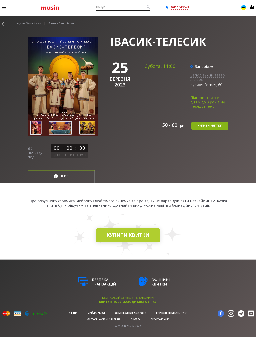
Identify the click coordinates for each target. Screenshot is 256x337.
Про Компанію (160, 319)
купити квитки (210, 125)
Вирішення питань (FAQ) (171, 313)
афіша (73, 313)
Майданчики (96, 313)
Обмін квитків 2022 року (130, 313)
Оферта (136, 319)
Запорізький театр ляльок (207, 77)
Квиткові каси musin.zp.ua (103, 319)
